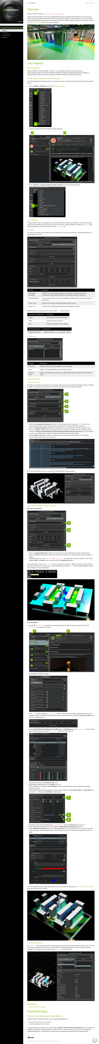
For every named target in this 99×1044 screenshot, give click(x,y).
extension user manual (33, 22)
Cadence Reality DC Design (37, 1007)
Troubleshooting (6, 35)
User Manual (5, 32)
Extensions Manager (59, 86)
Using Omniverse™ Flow (83, 886)
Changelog (4, 37)
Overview (4, 30)
